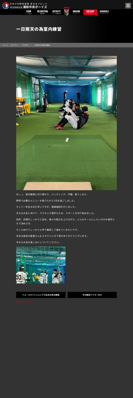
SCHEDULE (104, 12)
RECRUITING (43, 12)
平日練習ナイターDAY (92, 294)
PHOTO (26, 45)
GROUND (76, 12)
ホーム (5, 45)
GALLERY (90, 12)
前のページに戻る (24, 301)
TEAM (29, 12)
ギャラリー (15, 45)
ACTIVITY (57, 12)
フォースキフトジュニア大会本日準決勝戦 (40, 294)
